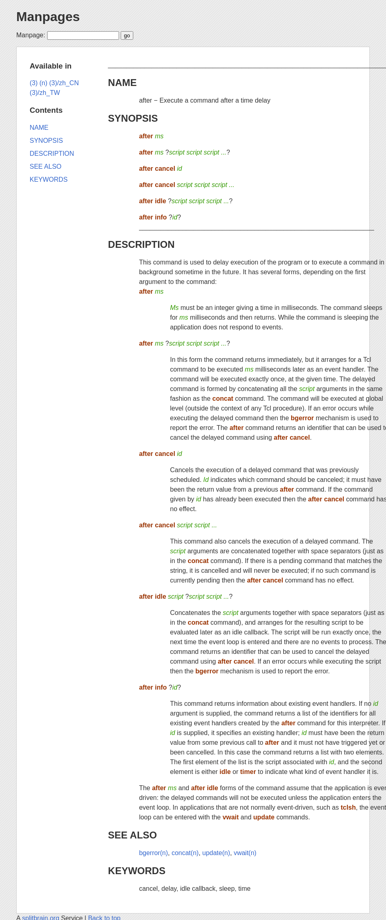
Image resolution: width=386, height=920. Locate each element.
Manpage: (30, 35)
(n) (43, 83)
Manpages (48, 16)
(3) (34, 83)
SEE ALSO (132, 835)
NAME (122, 82)
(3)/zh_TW (45, 92)
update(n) (216, 852)
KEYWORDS (136, 870)
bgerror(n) (153, 852)
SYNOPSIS (133, 118)
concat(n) (185, 852)
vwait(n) (245, 852)
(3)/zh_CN (64, 83)
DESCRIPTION (141, 244)
